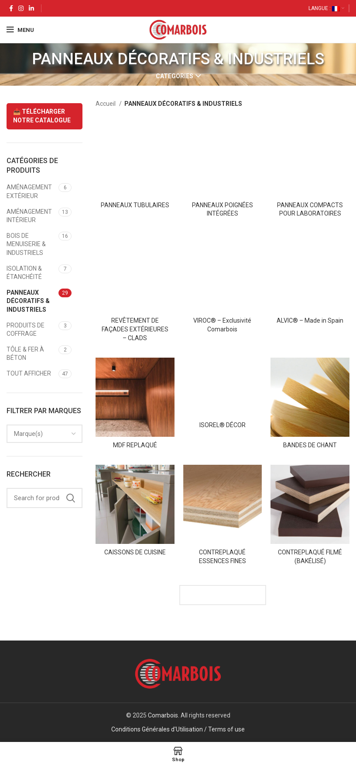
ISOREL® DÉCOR (222, 424)
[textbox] (28, 433)
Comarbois (163, 715)
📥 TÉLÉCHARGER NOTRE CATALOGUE (42, 116)
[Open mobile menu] (20, 29)
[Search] (44, 498)
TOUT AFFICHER (29, 373)
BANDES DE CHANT (310, 445)
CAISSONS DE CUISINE (135, 552)
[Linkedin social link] (31, 8)
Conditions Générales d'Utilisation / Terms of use (178, 729)
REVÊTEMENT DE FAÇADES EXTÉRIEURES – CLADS (135, 329)
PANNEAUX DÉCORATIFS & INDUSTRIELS (28, 301)
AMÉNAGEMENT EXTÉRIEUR (29, 191)
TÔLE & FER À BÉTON (25, 354)
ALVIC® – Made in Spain (310, 320)
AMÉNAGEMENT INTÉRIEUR (29, 216)
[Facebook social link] (11, 8)
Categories (174, 76)
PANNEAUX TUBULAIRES (135, 205)
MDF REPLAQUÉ (135, 445)
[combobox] (44, 434)
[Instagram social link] (21, 8)
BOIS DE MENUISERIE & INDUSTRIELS (26, 244)
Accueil (106, 103)
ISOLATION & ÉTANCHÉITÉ (24, 273)
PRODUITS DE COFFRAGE (25, 330)
